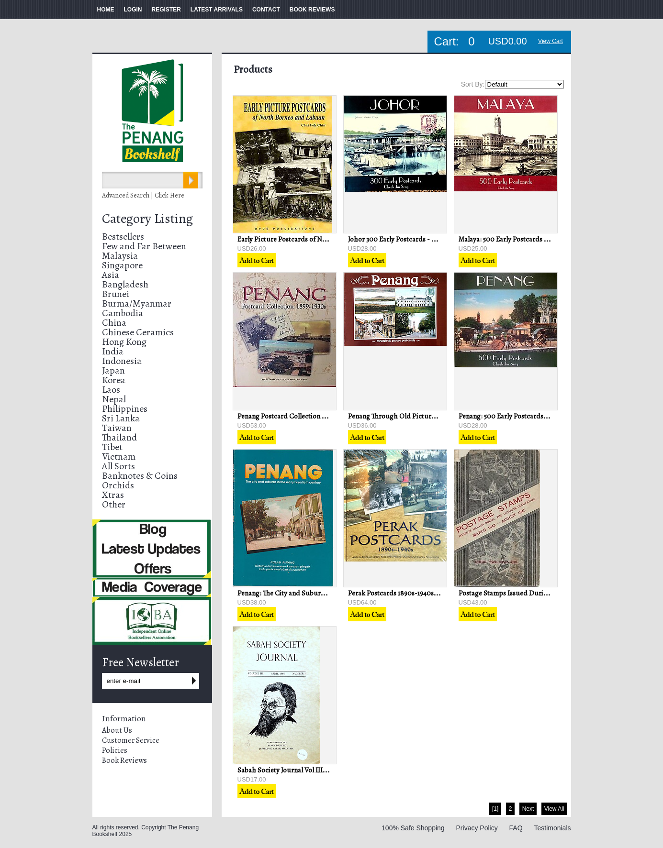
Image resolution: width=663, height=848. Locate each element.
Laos (111, 389)
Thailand (119, 437)
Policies (114, 750)
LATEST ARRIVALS (217, 9)
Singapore (122, 265)
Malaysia (120, 255)
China (114, 322)
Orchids (118, 485)
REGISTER (166, 9)
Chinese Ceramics (138, 332)
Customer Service (130, 740)
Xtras (113, 494)
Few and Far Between (144, 246)
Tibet (112, 447)
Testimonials (552, 828)
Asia (110, 274)
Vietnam (118, 456)
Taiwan (117, 427)
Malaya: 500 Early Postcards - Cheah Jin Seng (526, 239)
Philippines (124, 408)
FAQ (516, 828)
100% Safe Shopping (413, 828)
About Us (117, 730)
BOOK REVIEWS (312, 9)
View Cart (550, 41)
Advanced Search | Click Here (143, 195)
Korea (113, 380)
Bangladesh (125, 284)
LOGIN (133, 9)
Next (528, 808)
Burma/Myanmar (136, 303)
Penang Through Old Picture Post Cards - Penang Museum (436, 416)
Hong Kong (124, 341)
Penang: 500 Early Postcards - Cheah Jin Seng (527, 416)
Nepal (114, 399)
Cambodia (122, 313)
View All (554, 808)
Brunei (115, 293)
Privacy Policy (477, 828)
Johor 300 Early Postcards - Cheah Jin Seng (412, 239)
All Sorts (118, 466)
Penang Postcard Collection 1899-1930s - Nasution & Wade (324, 416)
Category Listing (147, 218)
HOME (105, 9)
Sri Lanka (121, 418)
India (113, 351)
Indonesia (122, 360)
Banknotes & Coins (140, 475)
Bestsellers (123, 236)
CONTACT (266, 9)
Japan (113, 370)
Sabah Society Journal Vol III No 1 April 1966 (303, 770)
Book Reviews (124, 760)
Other (113, 504)
